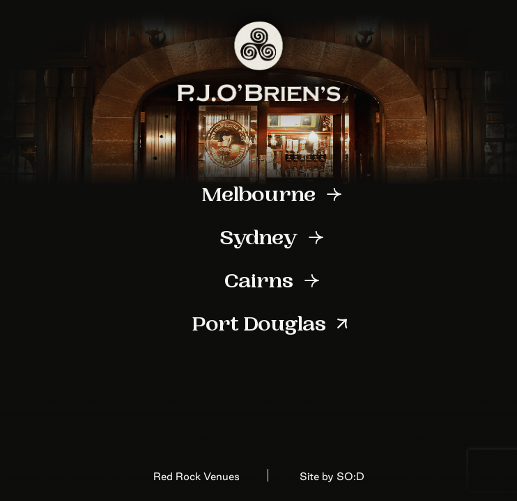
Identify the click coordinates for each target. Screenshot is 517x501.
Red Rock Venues (196, 476)
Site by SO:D (332, 476)
